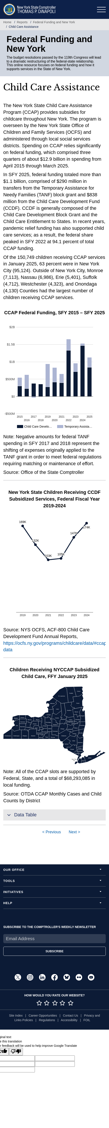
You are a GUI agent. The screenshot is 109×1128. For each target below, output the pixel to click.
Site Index (15, 1015)
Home (7, 22)
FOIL (86, 1020)
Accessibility (69, 1020)
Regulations (47, 1020)
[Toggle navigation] (101, 9)
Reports (22, 22)
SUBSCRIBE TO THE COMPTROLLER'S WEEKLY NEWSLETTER (49, 926)
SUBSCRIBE (54, 951)
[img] (80, 757)
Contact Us (70, 1015)
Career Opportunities (43, 1015)
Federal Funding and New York (54, 22)
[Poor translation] (16, 1051)
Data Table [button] (21, 816)
